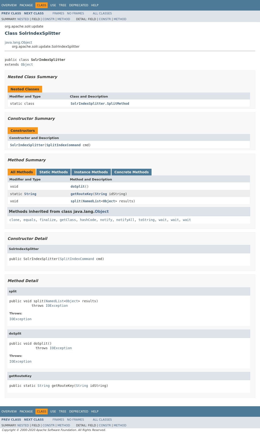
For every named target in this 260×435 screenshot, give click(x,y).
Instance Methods (91, 172)
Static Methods (53, 172)
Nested (23, 19)
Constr (49, 19)
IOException (57, 305)
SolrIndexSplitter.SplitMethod (100, 103)
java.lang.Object (18, 42)
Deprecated (78, 5)
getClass (68, 220)
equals (29, 220)
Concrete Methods (131, 172)
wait (163, 220)
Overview (9, 5)
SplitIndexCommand (63, 145)
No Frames (75, 13)
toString (147, 220)
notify (106, 220)
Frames (58, 13)
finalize (48, 220)
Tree (62, 5)
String (30, 194)
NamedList (92, 201)
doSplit (78, 186)
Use (53, 5)
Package (26, 5)
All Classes (102, 13)
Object (27, 64)
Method (63, 19)
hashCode (88, 220)
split (76, 201)
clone (14, 220)
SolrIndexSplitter (27, 145)
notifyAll (125, 220)
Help (95, 5)
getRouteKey (82, 194)
